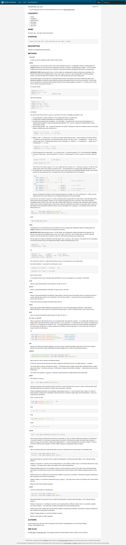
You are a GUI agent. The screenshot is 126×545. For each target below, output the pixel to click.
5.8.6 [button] (19, 2)
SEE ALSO (33, 25)
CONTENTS (33, 13)
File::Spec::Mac (32, 6)
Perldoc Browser (8, 2)
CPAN (41, 6)
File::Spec (33, 532)
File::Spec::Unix (42, 532)
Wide (98, 2)
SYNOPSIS (33, 18)
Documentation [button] (32, 2)
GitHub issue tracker (63, 540)
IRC (80, 543)
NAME (32, 17)
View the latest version (69, 9)
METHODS (33, 22)
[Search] (114, 2)
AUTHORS (33, 24)
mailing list (75, 543)
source (38, 6)
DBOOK (46, 540)
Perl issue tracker (67, 543)
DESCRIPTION (34, 20)
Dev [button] (24, 2)
